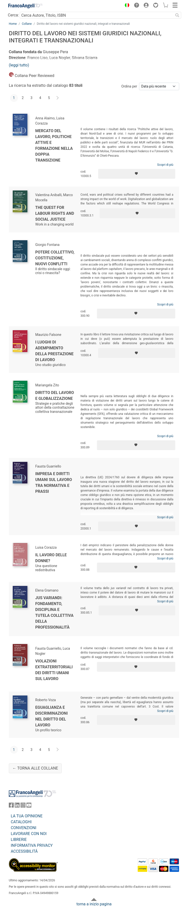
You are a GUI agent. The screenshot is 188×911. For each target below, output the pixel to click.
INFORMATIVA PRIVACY (32, 845)
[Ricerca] (177, 15)
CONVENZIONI (23, 827)
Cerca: (13, 15)
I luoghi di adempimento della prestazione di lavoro (54, 351)
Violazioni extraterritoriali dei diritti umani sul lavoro (54, 670)
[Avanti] (58, 98)
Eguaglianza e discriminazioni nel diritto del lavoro (51, 716)
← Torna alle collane (35, 768)
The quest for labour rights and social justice (54, 213)
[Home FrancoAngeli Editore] (25, 6)
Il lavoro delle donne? (51, 558)
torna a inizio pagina (93, 904)
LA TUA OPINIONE (27, 816)
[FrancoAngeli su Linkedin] (17, 806)
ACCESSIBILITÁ (24, 851)
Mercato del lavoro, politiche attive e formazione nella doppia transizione (54, 145)
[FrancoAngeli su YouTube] (28, 806)
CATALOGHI (21, 822)
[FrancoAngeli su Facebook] (11, 806)
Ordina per (129, 86)
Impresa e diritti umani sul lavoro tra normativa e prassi (53, 482)
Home (13, 23)
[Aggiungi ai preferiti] (136, 174)
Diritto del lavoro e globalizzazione (54, 395)
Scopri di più (165, 164)
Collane (27, 23)
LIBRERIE (19, 839)
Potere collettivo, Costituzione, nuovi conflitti (54, 258)
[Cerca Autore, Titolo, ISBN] (96, 15)
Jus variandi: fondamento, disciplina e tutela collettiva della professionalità (54, 612)
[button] (126, 5)
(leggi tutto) (19, 65)
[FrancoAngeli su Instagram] (23, 806)
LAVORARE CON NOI (29, 833)
